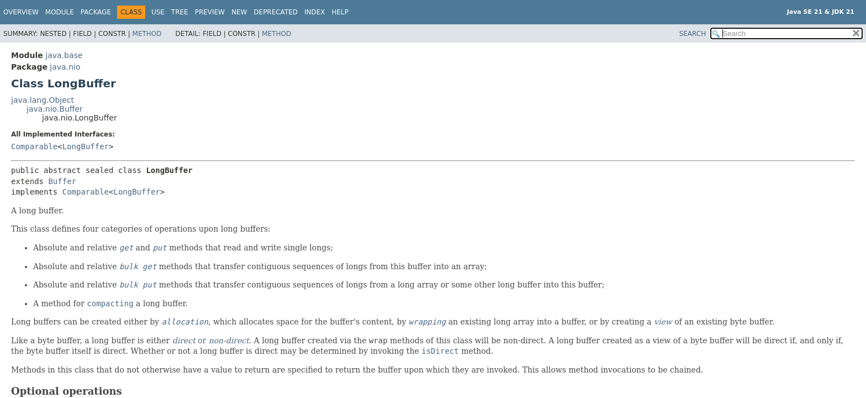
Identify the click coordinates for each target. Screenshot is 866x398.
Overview (21, 12)
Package (96, 12)
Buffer (62, 181)
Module (59, 12)
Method (147, 34)
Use (158, 12)
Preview (210, 12)
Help (340, 12)
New (239, 12)
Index (314, 12)
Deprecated (276, 12)
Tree (179, 12)
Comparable (34, 146)
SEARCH (692, 34)
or (210, 340)
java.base (63, 55)
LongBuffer (85, 146)
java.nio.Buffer (55, 108)
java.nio (65, 66)
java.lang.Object (42, 100)
